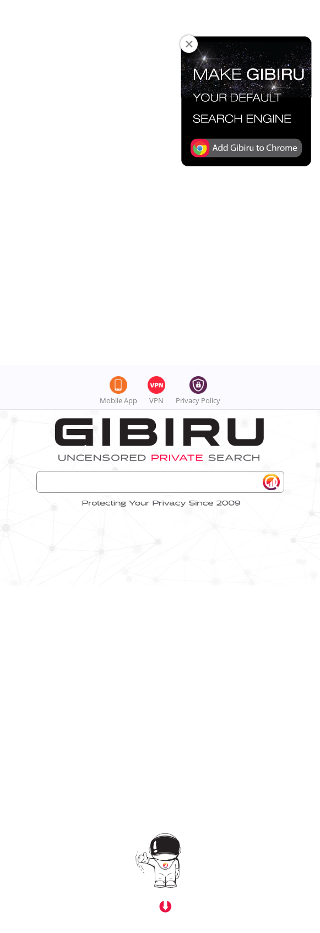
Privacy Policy (198, 35)
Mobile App (118, 35)
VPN (156, 35)
